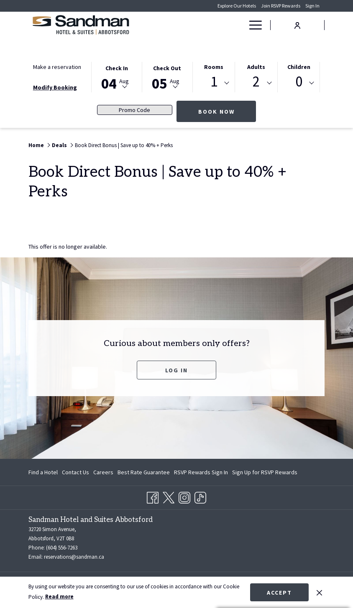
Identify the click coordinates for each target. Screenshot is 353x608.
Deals (59, 145)
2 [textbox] (256, 81)
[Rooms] (191, 25)
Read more (59, 596)
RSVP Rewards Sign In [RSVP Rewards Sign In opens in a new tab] (201, 473)
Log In (190, 370)
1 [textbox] (213, 81)
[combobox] (214, 83)
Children (298, 67)
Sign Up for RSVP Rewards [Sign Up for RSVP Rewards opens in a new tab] (264, 473)
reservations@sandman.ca (74, 556)
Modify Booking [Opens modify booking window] (55, 87)
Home (36, 145)
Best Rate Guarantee (144, 472)
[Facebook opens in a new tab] (153, 496)
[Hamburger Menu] (252, 25)
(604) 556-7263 (61, 547)
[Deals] (221, 25)
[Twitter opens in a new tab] (168, 496)
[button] (116, 76)
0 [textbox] (298, 81)
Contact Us (75, 472)
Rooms (213, 67)
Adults (256, 67)
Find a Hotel (43, 472)
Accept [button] (279, 592)
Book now (227, 111)
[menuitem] (44, 472)
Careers (103, 472)
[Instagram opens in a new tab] (184, 496)
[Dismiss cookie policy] (319, 592)
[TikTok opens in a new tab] (200, 496)
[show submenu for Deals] (239, 25)
